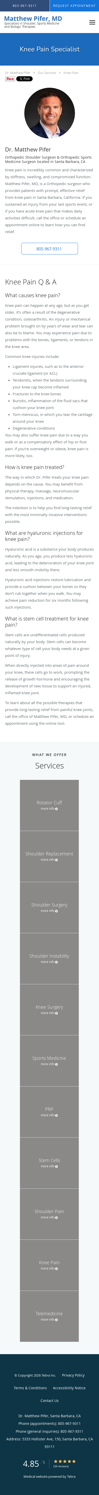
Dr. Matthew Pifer (17, 72)
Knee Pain (71, 72)
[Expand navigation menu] (92, 22)
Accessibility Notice (69, 1387)
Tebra (71, 1476)
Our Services (47, 72)
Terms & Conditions (30, 1387)
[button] (49, 248)
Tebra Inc (48, 1375)
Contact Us (50, 1400)
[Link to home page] (43, 22)
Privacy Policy (73, 1375)
